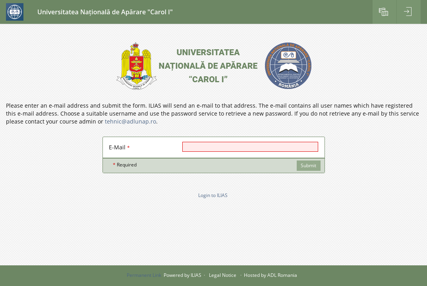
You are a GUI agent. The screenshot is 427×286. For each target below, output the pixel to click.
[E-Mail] (250, 147)
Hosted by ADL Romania (270, 275)
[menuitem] (384, 12)
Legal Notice (222, 275)
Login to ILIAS (213, 195)
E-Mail (119, 147)
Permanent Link (144, 275)
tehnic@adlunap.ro (130, 121)
